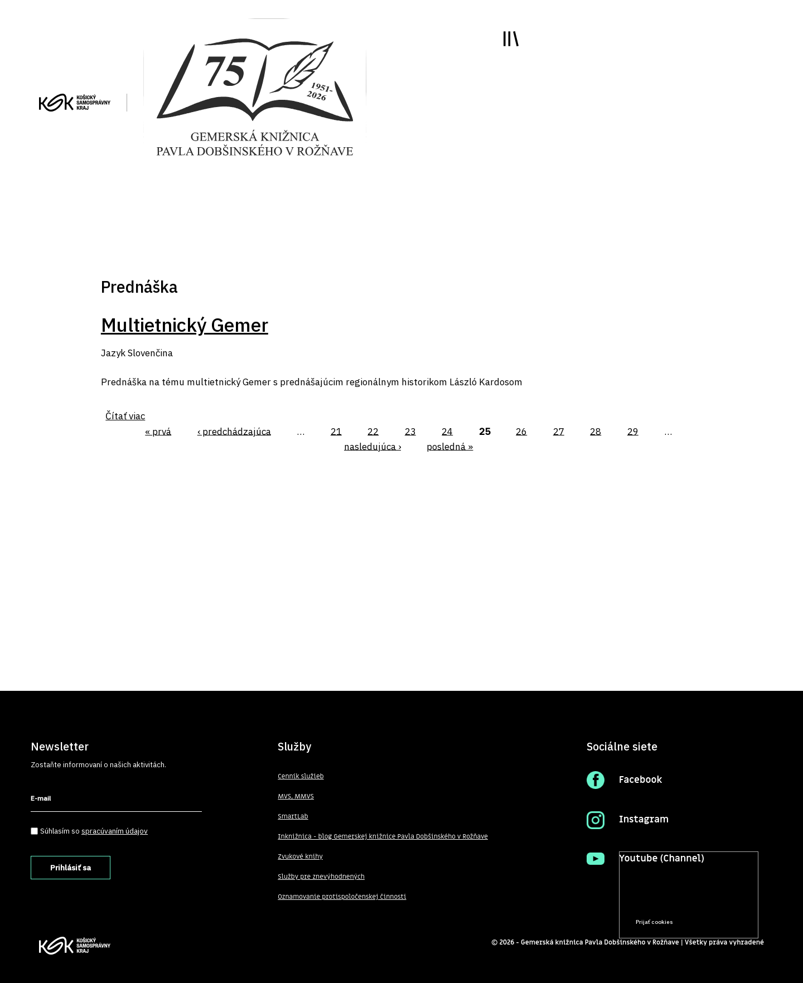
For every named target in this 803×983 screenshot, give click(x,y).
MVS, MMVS (296, 796)
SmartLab (293, 816)
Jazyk (113, 353)
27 (558, 431)
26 (521, 431)
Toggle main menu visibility (511, 38)
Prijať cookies (654, 922)
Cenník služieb (300, 776)
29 (632, 431)
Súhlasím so (94, 831)
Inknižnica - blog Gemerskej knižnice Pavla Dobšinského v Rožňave (383, 836)
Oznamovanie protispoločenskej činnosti (342, 896)
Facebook (640, 780)
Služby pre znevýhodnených (321, 876)
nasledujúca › (372, 446)
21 (336, 431)
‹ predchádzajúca (234, 431)
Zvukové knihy (300, 856)
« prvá (158, 431)
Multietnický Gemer (184, 324)
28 (595, 431)
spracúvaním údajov (114, 831)
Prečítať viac (714, 900)
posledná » (450, 446)
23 (410, 431)
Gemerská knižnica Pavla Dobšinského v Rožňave (600, 942)
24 (447, 431)
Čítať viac (125, 416)
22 (373, 431)
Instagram (644, 819)
